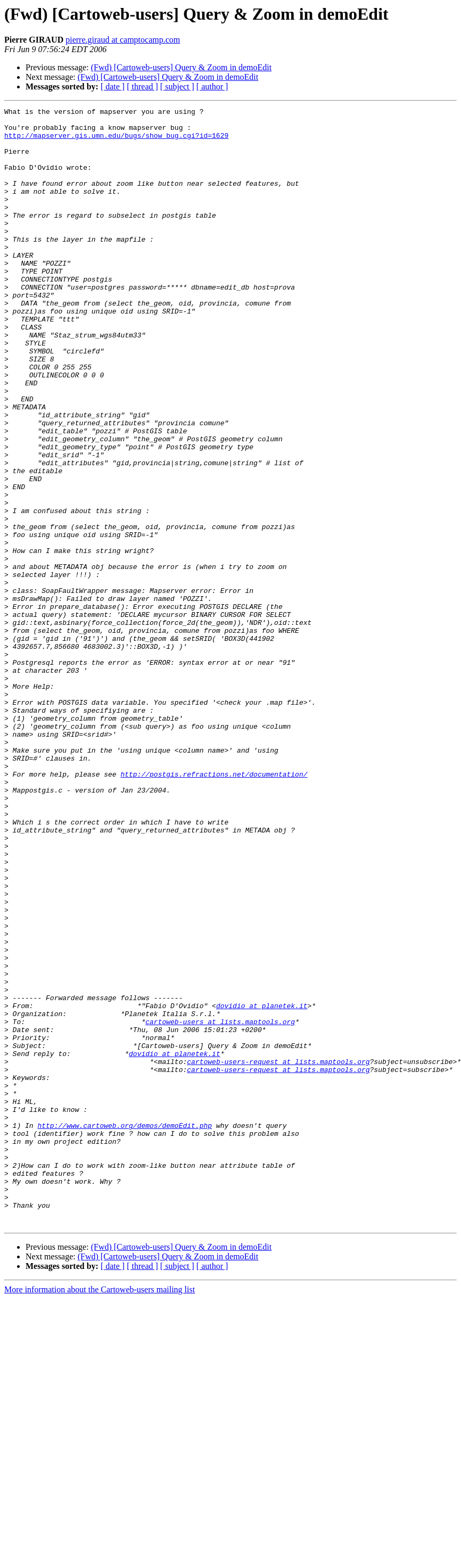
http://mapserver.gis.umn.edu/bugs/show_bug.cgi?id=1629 (116, 141)
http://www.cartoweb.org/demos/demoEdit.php (124, 1329)
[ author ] (212, 86)
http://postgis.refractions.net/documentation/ (213, 908)
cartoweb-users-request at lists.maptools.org (278, 1253)
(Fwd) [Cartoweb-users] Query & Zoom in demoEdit (181, 67)
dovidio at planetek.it (262, 1186)
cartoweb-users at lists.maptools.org (220, 1205)
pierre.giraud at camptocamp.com (122, 39)
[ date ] (113, 86)
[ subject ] (177, 86)
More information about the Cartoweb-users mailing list (99, 1513)
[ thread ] (142, 86)
